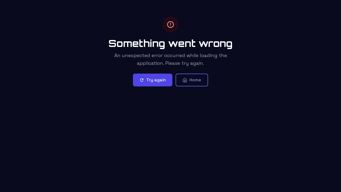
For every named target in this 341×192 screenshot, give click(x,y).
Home (191, 80)
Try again (152, 80)
